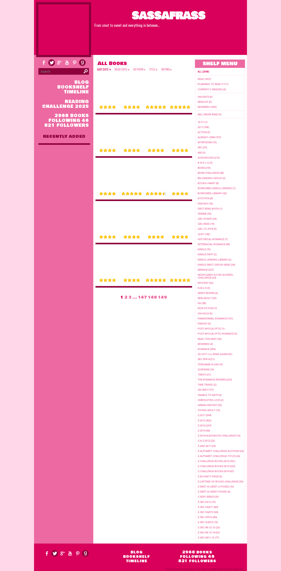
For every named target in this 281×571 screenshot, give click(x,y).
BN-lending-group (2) (211, 178)
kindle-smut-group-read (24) (216, 264)
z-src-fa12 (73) (206, 502)
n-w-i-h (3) (204, 288)
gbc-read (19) (206, 223)
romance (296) (206, 349)
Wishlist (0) (205, 101)
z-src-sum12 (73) (208, 522)
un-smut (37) (205, 389)
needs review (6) (208, 293)
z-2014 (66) (204, 430)
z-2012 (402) (204, 420)
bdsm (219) (204, 167)
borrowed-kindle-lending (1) (216, 188)
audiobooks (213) (209, 157)
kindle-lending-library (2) (214, 259)
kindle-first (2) (207, 254)
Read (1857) (204, 79)
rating (165, 69)
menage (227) (206, 269)
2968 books (72, 115)
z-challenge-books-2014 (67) (216, 471)
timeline (76, 92)
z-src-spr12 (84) (207, 517)
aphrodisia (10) (207, 142)
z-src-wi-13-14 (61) (209, 532)
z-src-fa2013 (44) (208, 512)
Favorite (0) (205, 96)
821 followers (66, 125)
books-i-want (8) (208, 183)
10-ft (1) (202, 122)
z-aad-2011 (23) (207, 446)
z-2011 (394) (204, 415)
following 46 (69, 120)
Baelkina (238, 569)
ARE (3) (201, 152)
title (152, 69)
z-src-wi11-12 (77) (208, 537)
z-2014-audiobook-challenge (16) (219, 435)
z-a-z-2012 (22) (206, 440)
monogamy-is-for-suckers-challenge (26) (215, 276)
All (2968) (203, 71)
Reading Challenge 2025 (65, 104)
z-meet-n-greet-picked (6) (214, 491)
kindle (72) (204, 249)
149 (162, 297)
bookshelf (73, 87)
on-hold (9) (205, 313)
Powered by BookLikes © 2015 (183, 569)
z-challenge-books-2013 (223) (216, 466)
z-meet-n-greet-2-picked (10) (216, 486)
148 (152, 297)
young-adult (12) (209, 410)
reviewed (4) (205, 344)
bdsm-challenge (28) (211, 172)
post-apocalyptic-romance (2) (217, 333)
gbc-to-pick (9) (207, 228)
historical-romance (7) (212, 239)
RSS (205, 569)
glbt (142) (204, 234)
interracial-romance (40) (214, 244)
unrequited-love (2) (210, 400)
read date (121, 69)
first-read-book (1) (210, 208)
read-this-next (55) (209, 339)
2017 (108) (203, 127)
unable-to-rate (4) (209, 395)
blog (81, 82)
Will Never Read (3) (209, 114)
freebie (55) (204, 213)
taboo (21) (204, 374)
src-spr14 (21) (206, 359)
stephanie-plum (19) (210, 364)
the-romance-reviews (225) (215, 379)
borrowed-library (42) (212, 193)
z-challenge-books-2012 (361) (216, 461)
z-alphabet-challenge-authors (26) (221, 451)
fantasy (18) (205, 203)
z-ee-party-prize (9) (210, 476)
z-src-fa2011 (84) (208, 507)
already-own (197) (209, 137)
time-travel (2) (207, 384)
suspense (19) (206, 369)
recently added (64, 136)
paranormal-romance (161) (215, 318)
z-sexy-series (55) (208, 496)
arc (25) (202, 147)
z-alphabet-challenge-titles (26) (219, 456)
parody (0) (204, 323)
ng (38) (202, 303)
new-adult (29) (207, 298)
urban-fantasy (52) (210, 405)
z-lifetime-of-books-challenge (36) (220, 481)
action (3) (204, 132)
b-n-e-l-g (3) (205, 162)
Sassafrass (168, 15)
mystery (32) (205, 283)
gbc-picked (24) (207, 218)
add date (103, 69)
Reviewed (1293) (207, 107)
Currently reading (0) (212, 89)
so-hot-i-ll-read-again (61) (215, 354)
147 (142, 297)
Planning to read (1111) (213, 84)
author (138, 69)
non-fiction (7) (207, 308)
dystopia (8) (205, 198)
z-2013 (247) (204, 425)
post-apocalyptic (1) (211, 328)
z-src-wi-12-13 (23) (209, 527)
